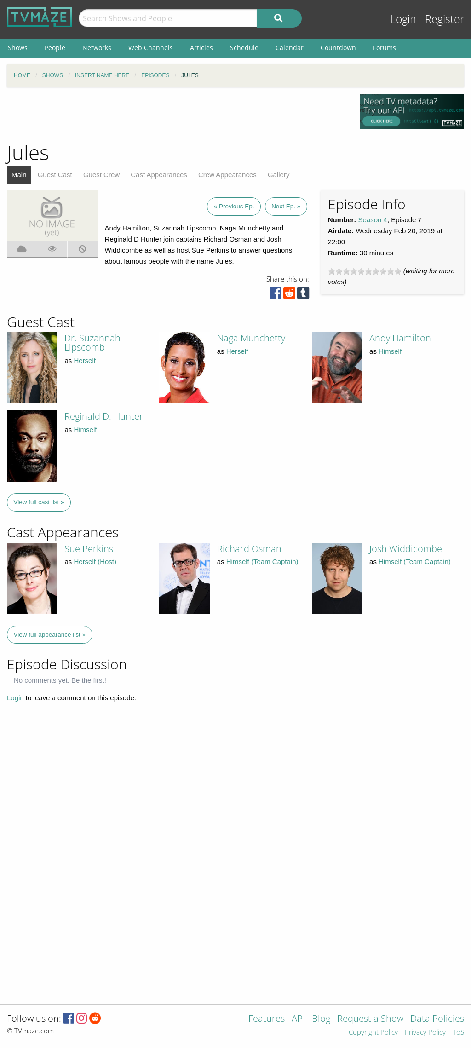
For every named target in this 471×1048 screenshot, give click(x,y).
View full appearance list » (50, 634)
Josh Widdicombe (405, 548)
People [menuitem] (55, 47)
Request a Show (370, 1019)
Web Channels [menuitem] (150, 47)
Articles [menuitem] (201, 47)
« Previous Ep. (234, 206)
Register (444, 19)
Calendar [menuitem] (290, 47)
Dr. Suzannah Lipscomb (92, 342)
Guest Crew (101, 175)
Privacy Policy (425, 1032)
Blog (321, 1019)
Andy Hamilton (400, 338)
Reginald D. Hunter (103, 416)
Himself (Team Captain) (262, 561)
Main (19, 175)
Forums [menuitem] (384, 47)
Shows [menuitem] (18, 47)
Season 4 (372, 220)
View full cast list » (39, 502)
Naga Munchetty (251, 338)
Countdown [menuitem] (338, 47)
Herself (85, 360)
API (298, 1019)
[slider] (365, 271)
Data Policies (437, 1019)
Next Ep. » (285, 206)
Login (403, 19)
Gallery (279, 175)
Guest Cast (55, 175)
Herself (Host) (95, 561)
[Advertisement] (176, 114)
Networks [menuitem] (96, 47)
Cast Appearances (159, 175)
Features (266, 1019)
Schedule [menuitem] (244, 47)
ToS (458, 1032)
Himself (390, 351)
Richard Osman (249, 548)
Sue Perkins (88, 548)
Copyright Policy (373, 1032)
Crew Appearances (227, 175)
